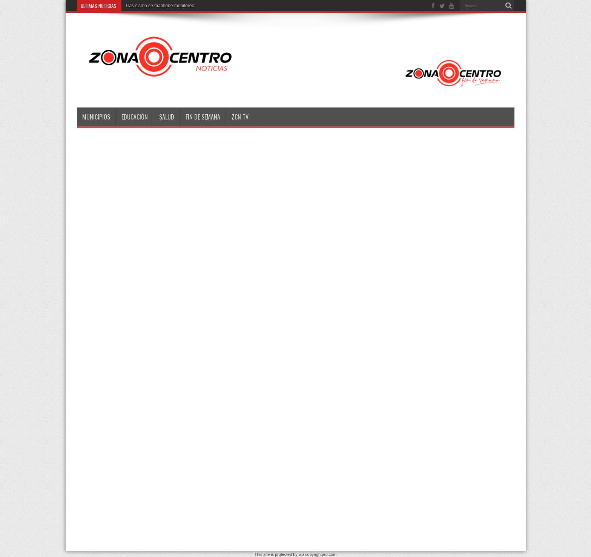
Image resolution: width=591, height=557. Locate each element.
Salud (166, 116)
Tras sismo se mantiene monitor (157, 5)
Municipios (96, 116)
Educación (134, 116)
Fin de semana (203, 116)
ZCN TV (240, 116)
